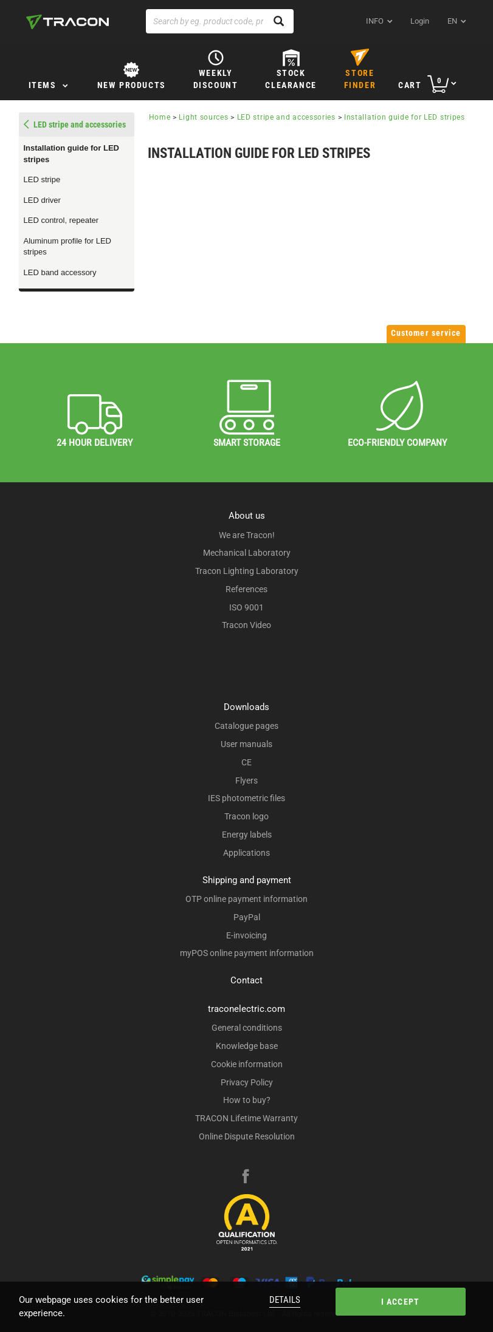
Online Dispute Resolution (247, 1136)
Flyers (246, 780)
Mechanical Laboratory (247, 553)
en (452, 21)
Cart (409, 85)
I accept (400, 1301)
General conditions (247, 1028)
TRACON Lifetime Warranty (246, 1118)
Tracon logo (246, 816)
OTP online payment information (246, 899)
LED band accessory (60, 272)
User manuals (246, 744)
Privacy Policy (247, 1082)
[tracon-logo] (67, 22)
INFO (375, 21)
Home (160, 117)
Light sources (203, 117)
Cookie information (247, 1064)
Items (43, 85)
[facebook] (245, 1177)
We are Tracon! (247, 535)
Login (419, 21)
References (246, 589)
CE (246, 762)
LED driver (42, 200)
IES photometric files (246, 798)
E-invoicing (246, 935)
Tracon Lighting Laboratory (246, 571)
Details (284, 1299)
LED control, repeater (61, 220)
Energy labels (247, 834)
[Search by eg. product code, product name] (220, 21)
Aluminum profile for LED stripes (68, 246)
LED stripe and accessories (287, 117)
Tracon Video (246, 625)
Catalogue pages (246, 726)
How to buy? (247, 1100)
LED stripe (42, 179)
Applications (246, 853)
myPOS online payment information (247, 953)
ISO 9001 (246, 607)
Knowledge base (247, 1046)
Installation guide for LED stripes (71, 153)
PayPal (246, 917)
